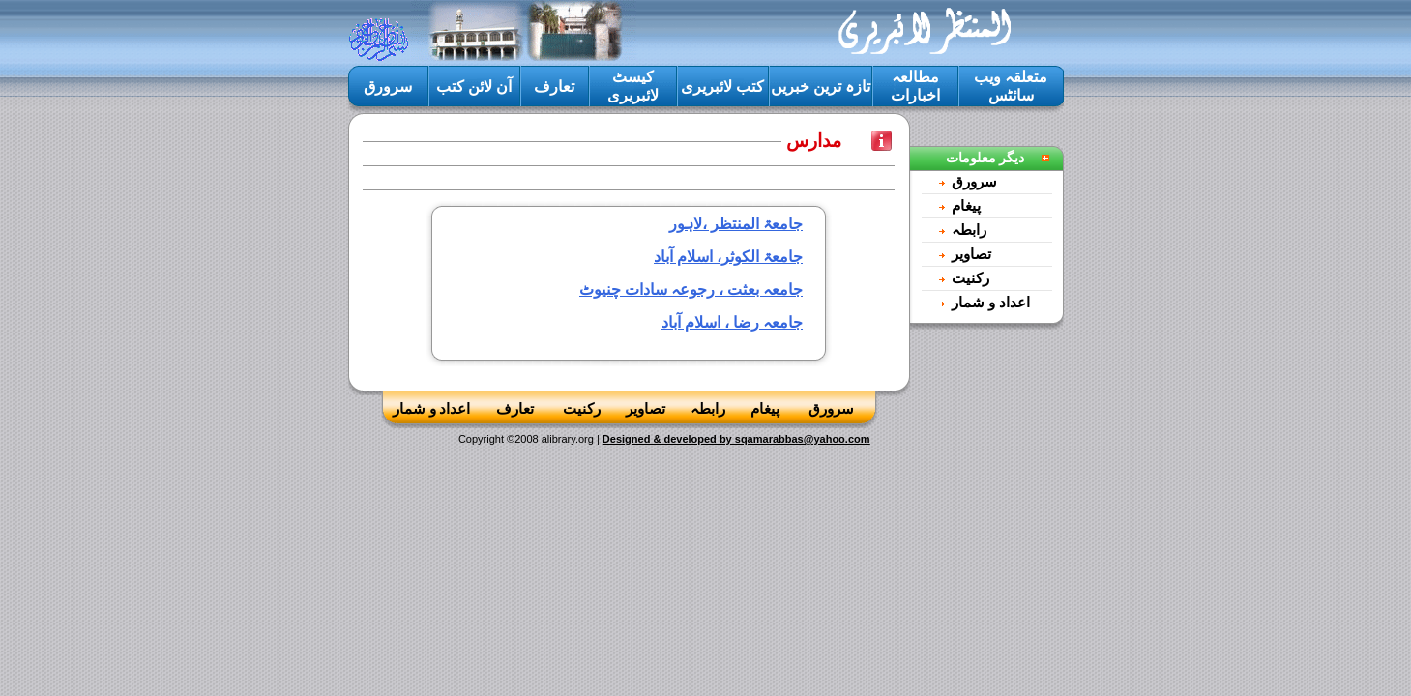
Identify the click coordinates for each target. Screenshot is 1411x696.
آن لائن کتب (474, 86)
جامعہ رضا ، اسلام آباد (732, 322)
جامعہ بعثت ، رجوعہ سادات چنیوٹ (691, 289)
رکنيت (970, 278)
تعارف (554, 86)
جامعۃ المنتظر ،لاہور (736, 224)
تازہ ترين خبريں (820, 86)
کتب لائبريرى (722, 86)
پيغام (966, 206)
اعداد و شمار (991, 302)
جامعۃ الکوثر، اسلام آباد (728, 256)
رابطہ (969, 230)
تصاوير (971, 254)
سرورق (388, 86)
